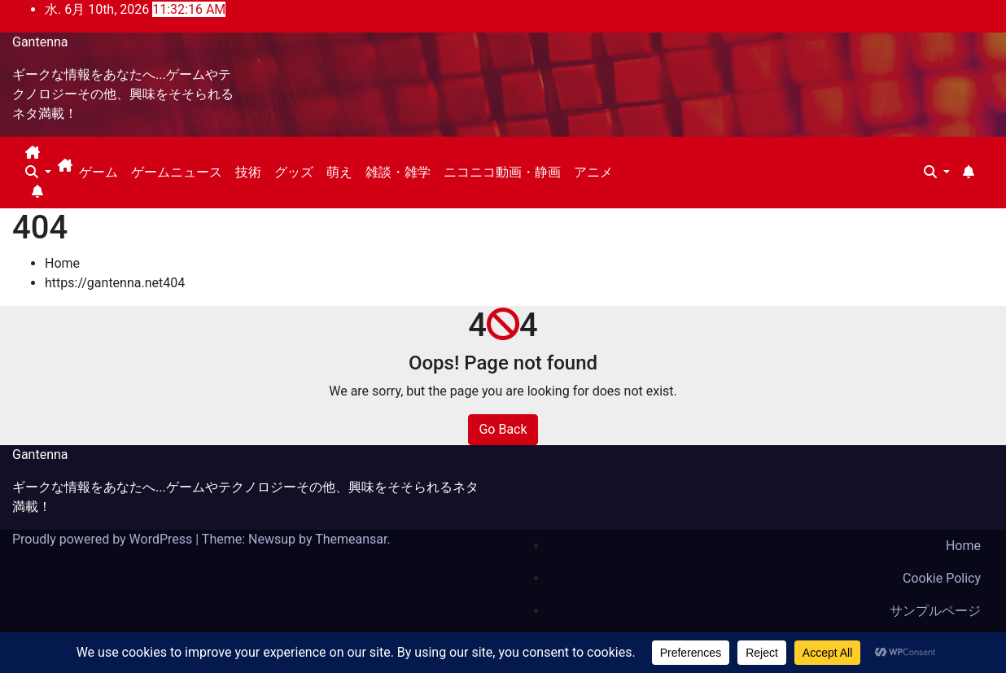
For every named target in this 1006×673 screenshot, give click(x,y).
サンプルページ (935, 610)
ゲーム (98, 172)
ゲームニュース (176, 172)
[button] (38, 172)
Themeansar (351, 539)
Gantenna (40, 42)
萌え (339, 172)
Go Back (503, 429)
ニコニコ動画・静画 (502, 172)
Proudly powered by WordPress (103, 539)
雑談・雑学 (398, 172)
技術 (248, 172)
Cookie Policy (942, 578)
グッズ (293, 172)
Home (62, 263)
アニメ (593, 172)
